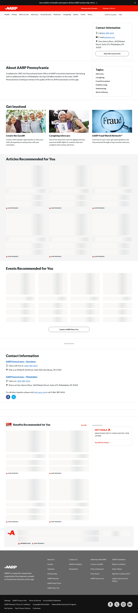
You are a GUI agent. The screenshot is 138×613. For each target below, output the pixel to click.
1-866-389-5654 (30, 365)
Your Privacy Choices (23, 608)
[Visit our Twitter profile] (14, 397)
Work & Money (102, 92)
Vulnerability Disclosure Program (64, 604)
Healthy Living (101, 85)
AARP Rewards (53, 578)
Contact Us (73, 559)
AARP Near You (53, 588)
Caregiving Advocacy (59, 135)
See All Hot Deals (101, 442)
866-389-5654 (108, 33)
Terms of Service (35, 600)
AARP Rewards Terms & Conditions (17, 604)
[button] (126, 10)
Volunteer (51, 569)
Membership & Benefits (89, 8)
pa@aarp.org (109, 37)
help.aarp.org (39, 392)
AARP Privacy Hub (20, 600)
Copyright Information (41, 604)
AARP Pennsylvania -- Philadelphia (21, 377)
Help (120, 14)
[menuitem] (6, 15)
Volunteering (101, 88)
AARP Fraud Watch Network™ (107, 135)
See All (83, 425)
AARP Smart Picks (54, 583)
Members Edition (109, 8)
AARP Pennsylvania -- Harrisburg (21, 361)
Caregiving (100, 77)
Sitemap (7, 600)
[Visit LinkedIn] (129, 604)
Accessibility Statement (52, 600)
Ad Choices (8, 608)
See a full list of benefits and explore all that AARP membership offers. (67, 3)
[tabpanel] (119, 14)
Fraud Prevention (103, 81)
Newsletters (73, 569)
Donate (50, 564)
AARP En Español (110, 15)
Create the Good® (15, 135)
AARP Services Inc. (97, 578)
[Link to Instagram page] (123, 604)
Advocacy (100, 74)
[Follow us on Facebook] (8, 397)
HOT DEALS (101, 430)
